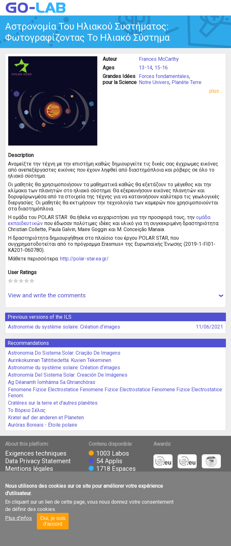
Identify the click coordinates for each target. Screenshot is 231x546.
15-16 (161, 68)
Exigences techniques (35, 453)
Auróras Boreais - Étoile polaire (42, 425)
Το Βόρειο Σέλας (27, 410)
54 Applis (109, 461)
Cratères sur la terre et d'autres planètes (53, 403)
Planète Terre (186, 82)
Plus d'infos (18, 518)
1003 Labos (112, 453)
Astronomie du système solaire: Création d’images (64, 327)
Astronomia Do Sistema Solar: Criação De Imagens (64, 353)
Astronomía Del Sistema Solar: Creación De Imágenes (67, 375)
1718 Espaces (116, 468)
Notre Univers (154, 82)
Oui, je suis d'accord (52, 521)
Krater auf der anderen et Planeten (46, 418)
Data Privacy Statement (38, 461)
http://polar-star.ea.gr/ (84, 259)
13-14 (145, 68)
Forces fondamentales (164, 76)
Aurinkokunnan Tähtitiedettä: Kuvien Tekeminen (59, 360)
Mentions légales (29, 468)
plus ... (216, 91)
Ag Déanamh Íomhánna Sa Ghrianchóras (51, 382)
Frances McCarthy (159, 59)
